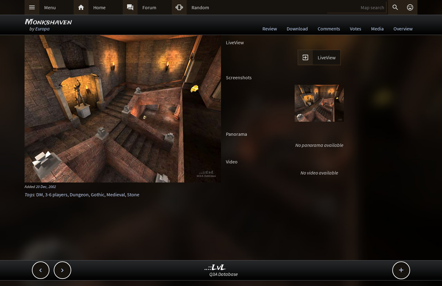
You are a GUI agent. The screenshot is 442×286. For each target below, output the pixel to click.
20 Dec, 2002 (46, 186)
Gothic (97, 194)
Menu (50, 7)
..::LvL (215, 267)
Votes (355, 28)
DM (39, 194)
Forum (149, 7)
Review (269, 28)
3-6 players (56, 194)
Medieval (116, 194)
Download (297, 28)
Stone (133, 194)
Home (99, 7)
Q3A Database (223, 274)
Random (200, 7)
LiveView (326, 57)
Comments (329, 28)
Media (377, 28)
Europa (42, 28)
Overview (403, 28)
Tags (29, 194)
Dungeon (79, 194)
